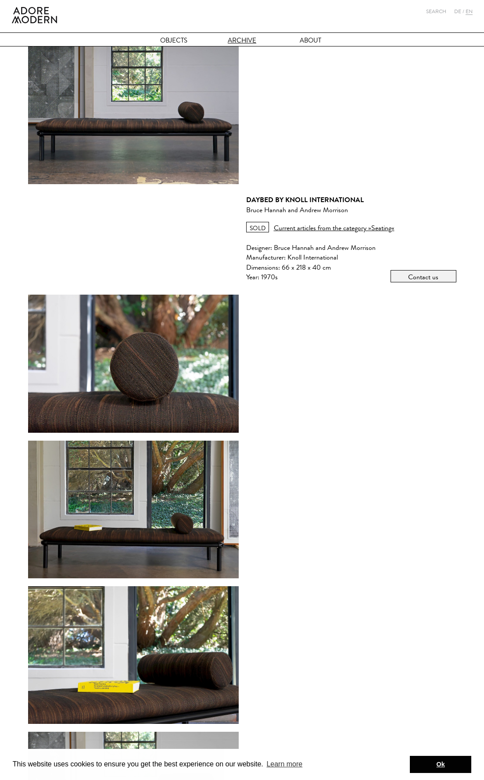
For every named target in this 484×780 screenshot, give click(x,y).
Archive (242, 40)
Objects (173, 40)
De (457, 11)
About (310, 40)
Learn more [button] (284, 764)
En (469, 11)
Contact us (423, 135)
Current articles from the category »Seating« (334, 86)
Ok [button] (441, 764)
